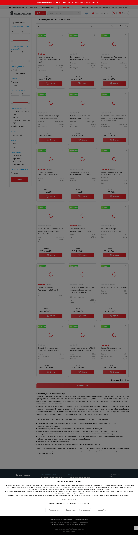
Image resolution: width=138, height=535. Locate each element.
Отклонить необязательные (78, 510)
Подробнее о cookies (68, 499)
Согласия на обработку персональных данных (77, 487)
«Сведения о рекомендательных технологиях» (68, 493)
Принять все (54, 510)
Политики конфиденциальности (47, 487)
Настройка (101, 510)
